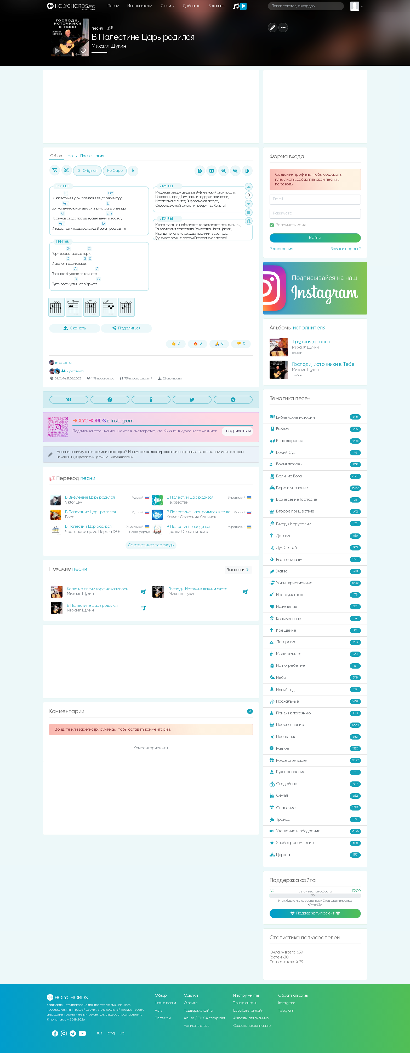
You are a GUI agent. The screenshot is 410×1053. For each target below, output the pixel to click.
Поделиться (126, 328)
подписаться (238, 431)
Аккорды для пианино (251, 1018)
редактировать (160, 452)
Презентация (92, 156)
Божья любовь (315, 464)
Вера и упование (315, 488)
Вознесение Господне (315, 500)
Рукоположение (315, 772)
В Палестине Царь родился (90, 512)
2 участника (72, 371)
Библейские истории (315, 417)
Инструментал (315, 595)
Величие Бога (315, 476)
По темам (162, 1018)
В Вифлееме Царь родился (90, 497)
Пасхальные (315, 701)
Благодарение (315, 441)
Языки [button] (166, 6)
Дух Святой (315, 547)
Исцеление (315, 606)
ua (122, 1033)
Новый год (315, 689)
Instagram (286, 1003)
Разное (315, 748)
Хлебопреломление (315, 843)
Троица (315, 819)
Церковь (315, 855)
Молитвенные (315, 654)
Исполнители (139, 6)
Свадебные (315, 784)
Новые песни (165, 1003)
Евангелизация (315, 559)
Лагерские (315, 642)
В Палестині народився (188, 527)
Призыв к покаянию (315, 713)
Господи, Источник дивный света (198, 589)
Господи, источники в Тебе (323, 364)
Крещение (315, 630)
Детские (315, 536)
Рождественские (315, 760)
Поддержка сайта (198, 1010)
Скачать (75, 328)
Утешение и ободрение (315, 831)
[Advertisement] (151, 106)
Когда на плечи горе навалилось (97, 589)
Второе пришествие (315, 511)
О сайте (191, 1003)
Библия (315, 429)
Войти (315, 238)
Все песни (238, 570)
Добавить (191, 6)
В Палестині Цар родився (190, 497)
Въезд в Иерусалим (315, 524)
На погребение (315, 666)
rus (99, 1033)
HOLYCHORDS (89, 421)
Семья (315, 795)
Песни (113, 6)
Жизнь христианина (315, 583)
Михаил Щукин (109, 46)
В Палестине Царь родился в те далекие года (209, 512)
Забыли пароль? (346, 249)
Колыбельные (315, 618)
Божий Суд (315, 452)
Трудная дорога (311, 342)
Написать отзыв (196, 1026)
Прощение (315, 737)
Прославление (315, 725)
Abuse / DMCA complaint (204, 1018)
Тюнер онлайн (245, 1003)
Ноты (73, 156)
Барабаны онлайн (248, 1010)
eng (111, 1033)
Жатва (315, 571)
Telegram (286, 1010)
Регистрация (281, 249)
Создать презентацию (252, 1026)
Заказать (216, 6)
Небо (315, 677)
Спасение (315, 808)
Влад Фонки (60, 363)
